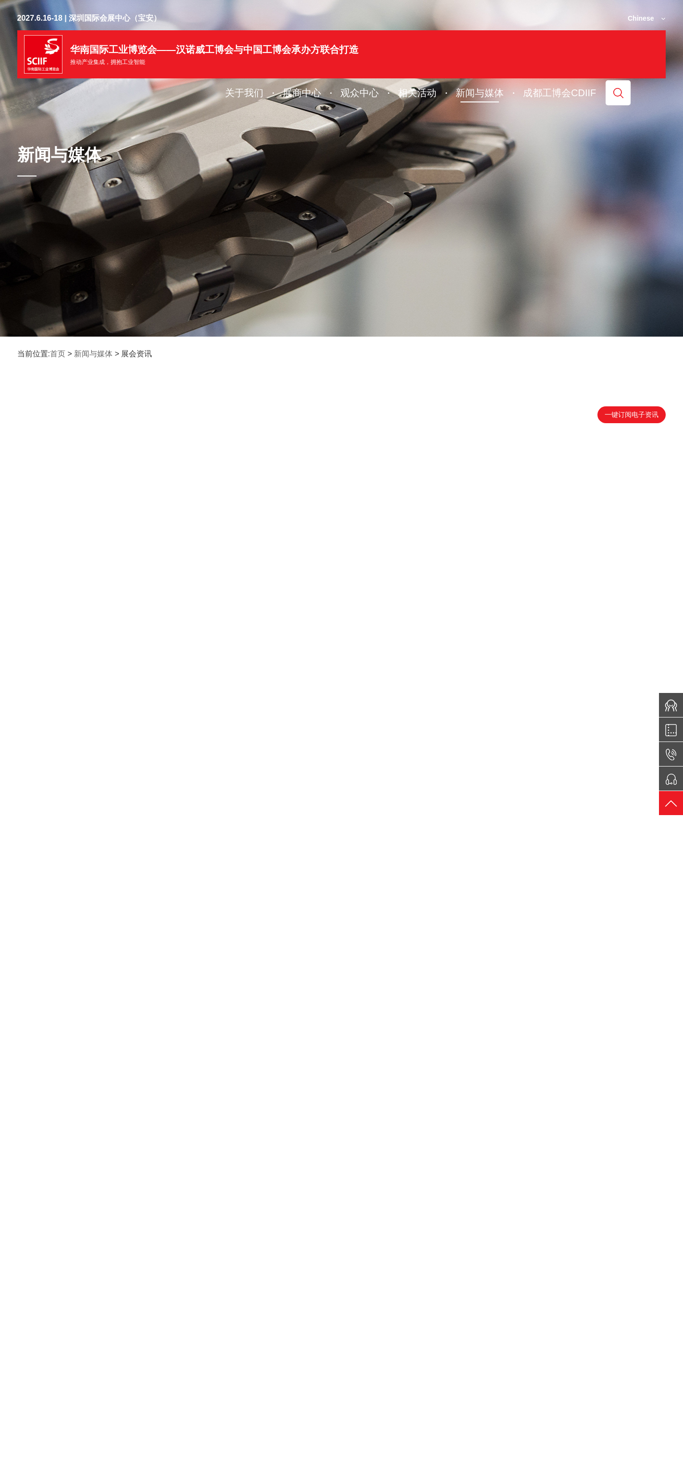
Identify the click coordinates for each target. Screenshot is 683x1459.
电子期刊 (121, 1404)
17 (341, 1286)
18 (365, 1286)
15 (293, 1286)
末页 (438, 1286)
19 (389, 1286)
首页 (57, 354)
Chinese (641, 18)
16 (317, 1286)
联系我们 (534, 1404)
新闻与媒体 (93, 354)
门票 (291, 1404)
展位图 (209, 1404)
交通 (449, 1404)
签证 (370, 1404)
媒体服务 (627, 1404)
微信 (35, 1404)
